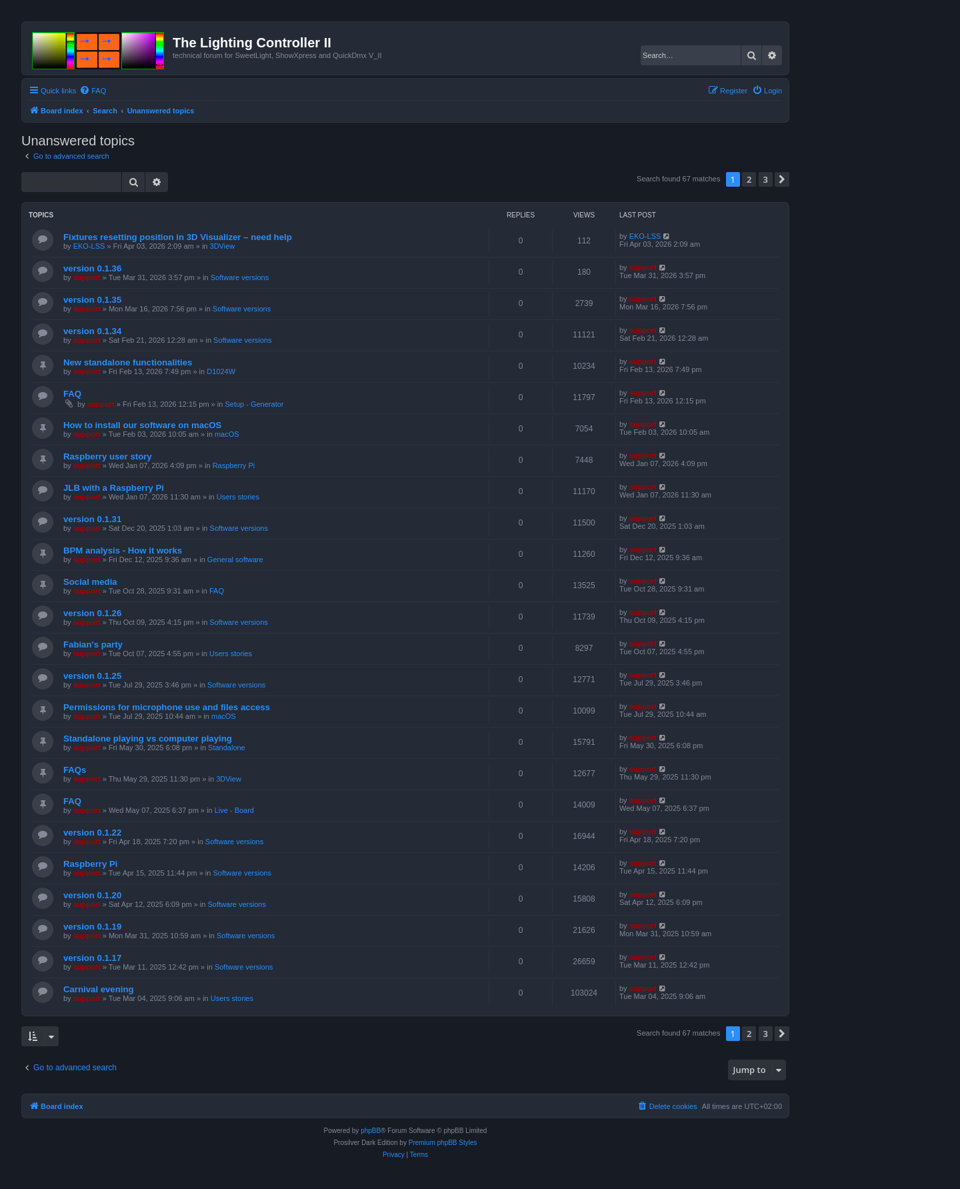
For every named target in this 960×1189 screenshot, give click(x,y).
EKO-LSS (89, 246)
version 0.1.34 (92, 331)
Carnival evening (98, 989)
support (87, 277)
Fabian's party (93, 645)
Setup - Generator (254, 404)
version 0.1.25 (92, 676)
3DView (222, 246)
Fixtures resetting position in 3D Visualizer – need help (177, 237)
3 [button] (765, 179)
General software (235, 559)
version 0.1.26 (92, 613)
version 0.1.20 (92, 895)
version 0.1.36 (92, 268)
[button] (782, 179)
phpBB (371, 1130)
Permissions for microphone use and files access (166, 707)
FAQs (74, 770)
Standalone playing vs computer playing (147, 739)
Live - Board (234, 810)
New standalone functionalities (127, 362)
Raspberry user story (107, 456)
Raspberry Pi (234, 465)
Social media (90, 582)
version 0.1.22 (92, 833)
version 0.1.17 (92, 958)
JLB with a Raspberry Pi (113, 488)
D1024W (221, 371)
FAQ (72, 394)
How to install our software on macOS (142, 425)
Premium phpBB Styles (443, 1142)
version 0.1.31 (92, 519)
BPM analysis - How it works (122, 550)
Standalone (226, 748)
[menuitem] (92, 91)
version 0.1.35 (92, 300)
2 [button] (749, 179)
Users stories (238, 497)
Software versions (240, 277)
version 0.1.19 (92, 927)
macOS (227, 434)
